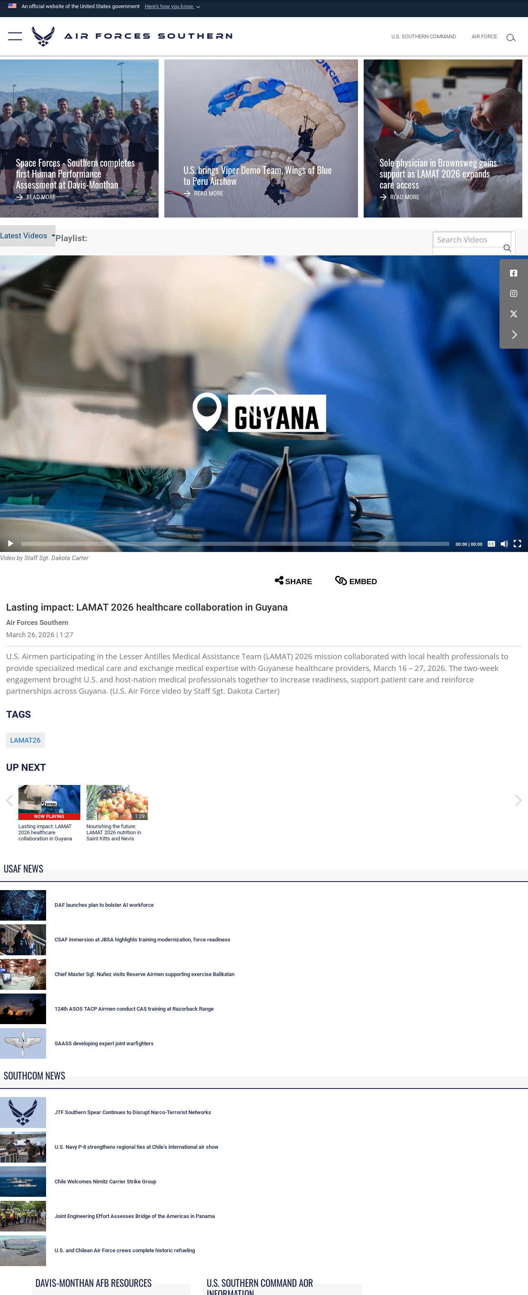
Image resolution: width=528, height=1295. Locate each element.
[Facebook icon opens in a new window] (514, 273)
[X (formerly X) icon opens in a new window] (514, 314)
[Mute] (504, 544)
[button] (173, 6)
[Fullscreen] (517, 544)
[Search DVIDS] (472, 239)
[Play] (11, 544)
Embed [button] (356, 581)
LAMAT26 (25, 740)
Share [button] (293, 581)
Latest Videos (24, 235)
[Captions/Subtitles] (491, 544)
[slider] (235, 544)
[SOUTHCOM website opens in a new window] (424, 36)
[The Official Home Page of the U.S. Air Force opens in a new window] (484, 36)
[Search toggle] (513, 36)
